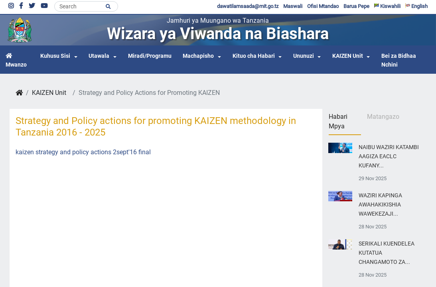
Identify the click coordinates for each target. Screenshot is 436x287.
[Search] (86, 6)
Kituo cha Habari (254, 56)
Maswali (292, 6)
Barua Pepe (356, 6)
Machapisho (198, 56)
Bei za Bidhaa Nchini (398, 60)
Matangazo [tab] (383, 116)
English (416, 6)
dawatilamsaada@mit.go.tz (247, 6)
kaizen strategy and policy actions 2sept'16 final (83, 152)
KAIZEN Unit (347, 56)
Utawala (99, 56)
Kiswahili (387, 6)
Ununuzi (303, 56)
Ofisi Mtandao (323, 6)
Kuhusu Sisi (55, 56)
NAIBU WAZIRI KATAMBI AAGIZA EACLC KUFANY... (389, 156)
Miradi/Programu (150, 56)
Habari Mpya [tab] (338, 121)
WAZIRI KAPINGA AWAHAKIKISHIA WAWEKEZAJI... (380, 204)
